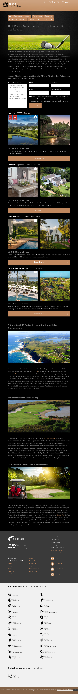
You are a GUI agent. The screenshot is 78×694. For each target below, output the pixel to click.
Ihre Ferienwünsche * (15, 82)
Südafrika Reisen (49, 438)
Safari (36, 371)
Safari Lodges (34, 19)
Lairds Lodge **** (24, 165)
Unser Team (11, 571)
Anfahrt (10, 568)
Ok (75, 690)
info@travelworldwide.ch (58, 550)
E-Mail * (32, 89)
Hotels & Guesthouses (17, 19)
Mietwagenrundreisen (21, 16)
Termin (10, 566)
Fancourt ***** (19, 113)
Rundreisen (37, 16)
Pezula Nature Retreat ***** (25, 268)
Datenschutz (33, 560)
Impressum (32, 563)
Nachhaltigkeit (33, 571)
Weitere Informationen (65, 690)
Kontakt (10, 563)
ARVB (31, 558)
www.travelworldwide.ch (58, 553)
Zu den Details (51, 159)
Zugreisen (48, 16)
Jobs (30, 566)
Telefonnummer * (56, 89)
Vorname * (54, 82)
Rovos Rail (60, 515)
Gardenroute (12, 374)
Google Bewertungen (14, 574)
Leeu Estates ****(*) (24, 217)
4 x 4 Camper (48, 19)
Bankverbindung (34, 568)
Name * (32, 82)
